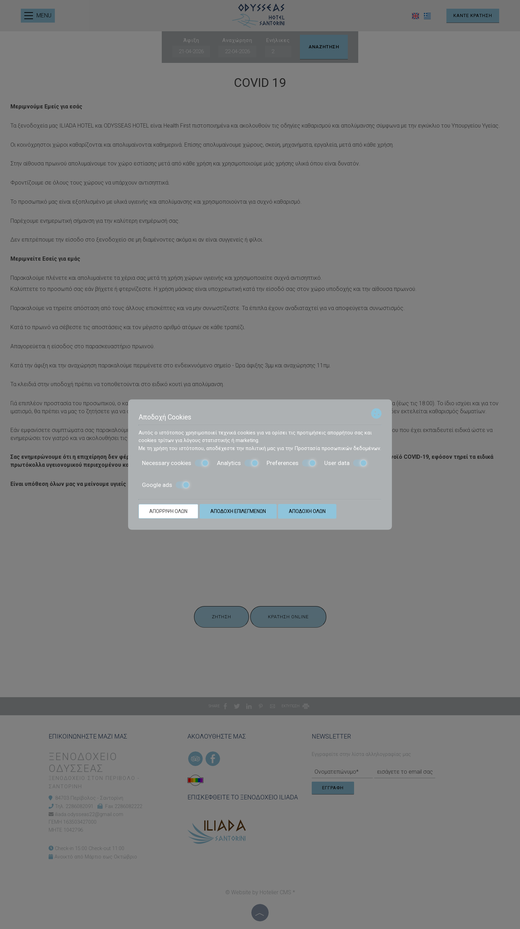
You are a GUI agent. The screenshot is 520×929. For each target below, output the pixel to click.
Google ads (166, 484)
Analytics (237, 462)
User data (345, 462)
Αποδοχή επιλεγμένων (238, 511)
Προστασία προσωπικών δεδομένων (337, 448)
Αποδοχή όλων (307, 511)
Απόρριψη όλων (168, 511)
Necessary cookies (175, 462)
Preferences (291, 462)
